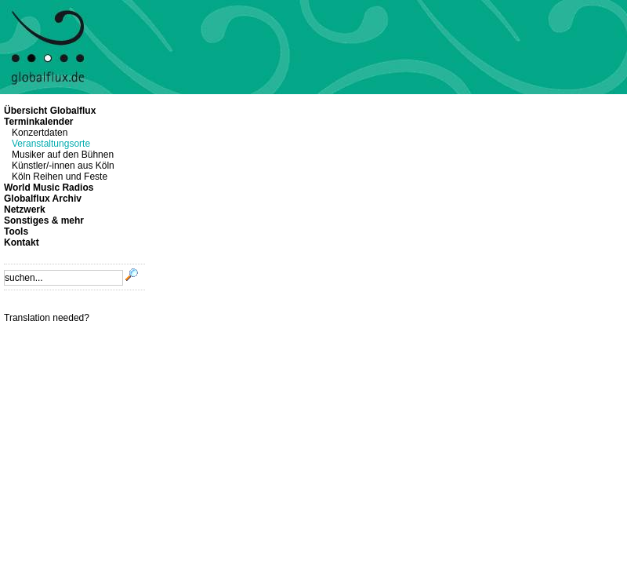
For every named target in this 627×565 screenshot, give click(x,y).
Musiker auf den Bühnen (63, 154)
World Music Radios (48, 187)
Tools (16, 231)
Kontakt (21, 242)
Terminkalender (38, 121)
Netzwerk (24, 209)
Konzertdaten (39, 132)
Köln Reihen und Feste (59, 176)
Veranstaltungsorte (51, 143)
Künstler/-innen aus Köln (63, 165)
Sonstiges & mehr (44, 220)
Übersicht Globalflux (50, 110)
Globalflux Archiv (43, 198)
